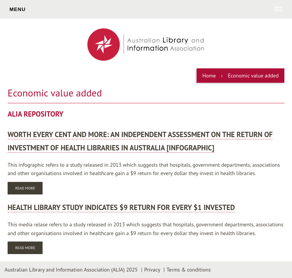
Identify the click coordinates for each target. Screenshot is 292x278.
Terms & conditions (189, 269)
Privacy (152, 269)
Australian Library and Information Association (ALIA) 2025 (71, 269)
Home (209, 75)
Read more (29, 188)
